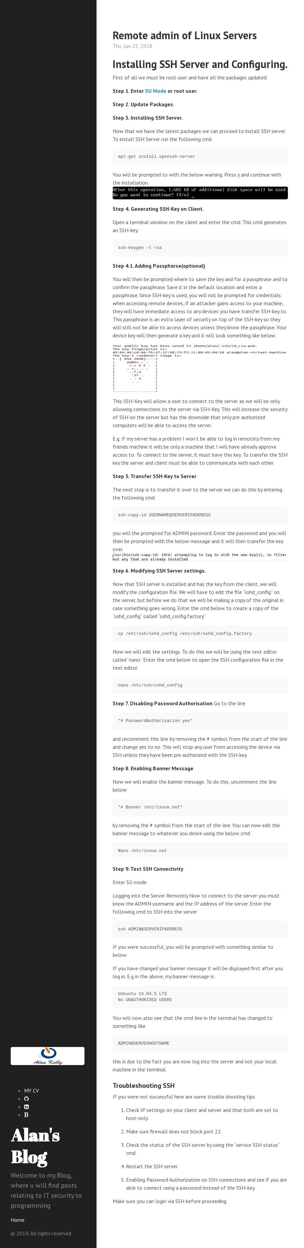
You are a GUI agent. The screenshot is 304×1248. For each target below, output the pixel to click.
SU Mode (155, 90)
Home (17, 1220)
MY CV (31, 1090)
